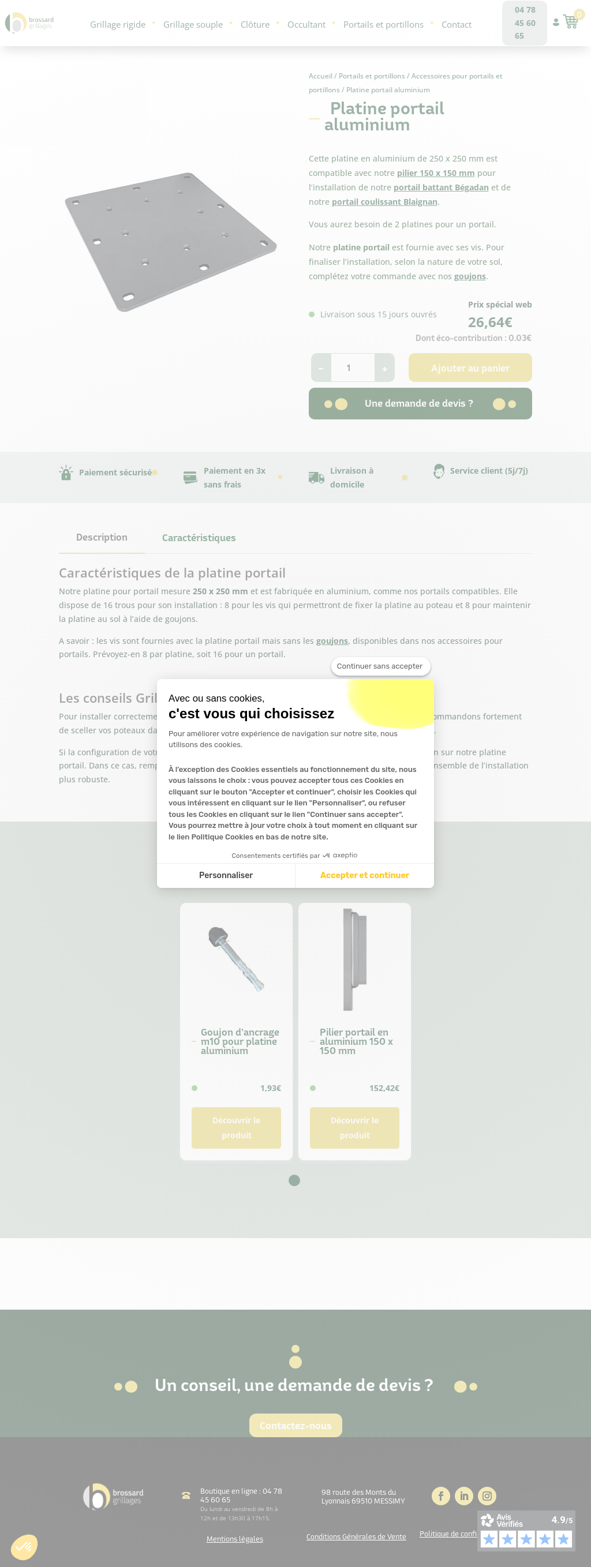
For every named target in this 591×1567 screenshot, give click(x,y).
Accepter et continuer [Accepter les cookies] (364, 875)
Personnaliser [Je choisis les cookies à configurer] (226, 875)
